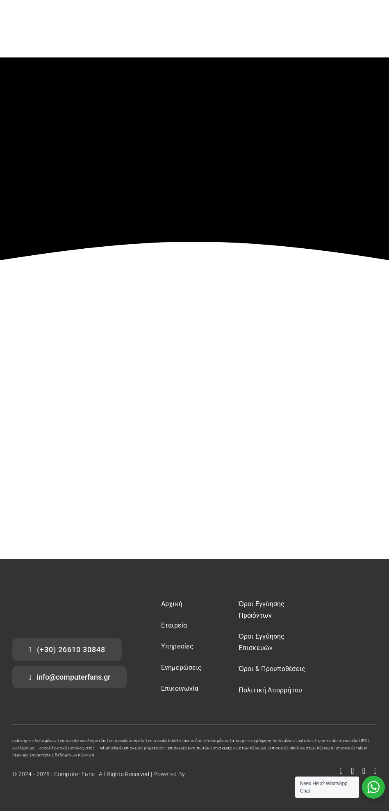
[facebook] (341, 771)
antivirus (306, 740)
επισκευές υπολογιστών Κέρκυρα (301, 748)
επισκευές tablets (164, 740)
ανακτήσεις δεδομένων (206, 740)
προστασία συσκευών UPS (341, 740)
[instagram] (364, 771)
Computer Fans (74, 774)
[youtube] (352, 771)
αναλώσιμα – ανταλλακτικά (39, 748)
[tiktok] (375, 771)
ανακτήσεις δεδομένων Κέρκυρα (63, 755)
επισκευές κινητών (127, 740)
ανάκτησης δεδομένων (34, 740)
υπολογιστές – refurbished (95, 748)
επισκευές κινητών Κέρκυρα (240, 748)
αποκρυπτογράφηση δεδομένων (263, 740)
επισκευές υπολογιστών (83, 740)
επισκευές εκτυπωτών (189, 748)
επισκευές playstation (144, 748)
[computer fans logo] (53, 600)
